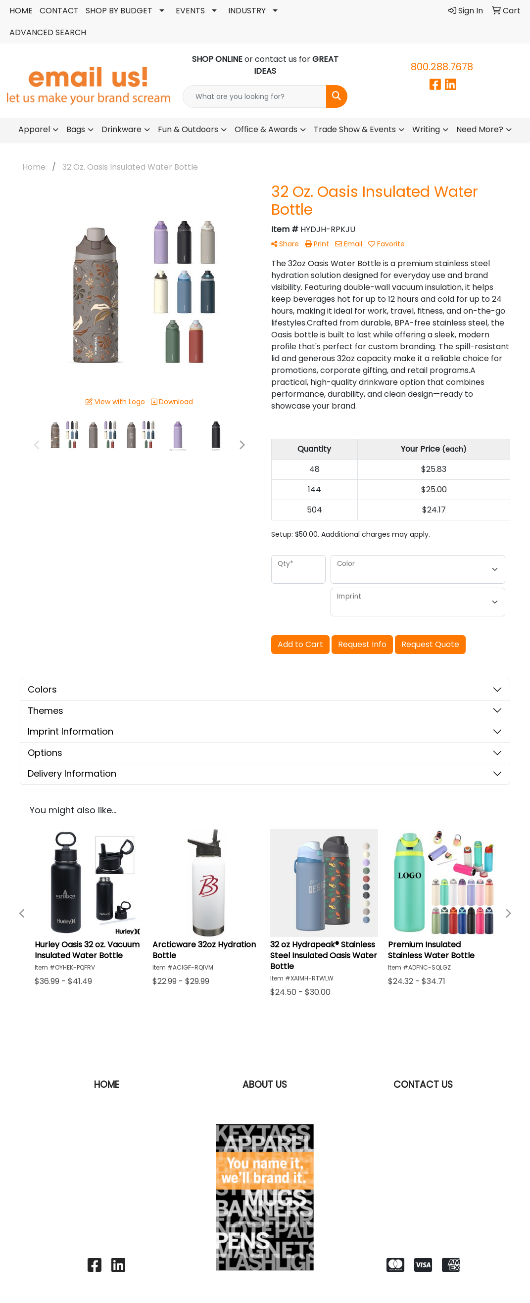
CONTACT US (423, 1084)
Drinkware (121, 129)
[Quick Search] (255, 96)
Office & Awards (266, 129)
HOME (21, 10)
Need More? (479, 129)
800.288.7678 (442, 67)
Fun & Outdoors (188, 129)
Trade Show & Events (355, 129)
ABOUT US (264, 1084)
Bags (75, 129)
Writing (426, 129)
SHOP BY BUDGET (119, 10)
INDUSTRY (247, 10)
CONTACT (59, 10)
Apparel (34, 129)
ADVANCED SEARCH (47, 32)
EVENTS (190, 10)
